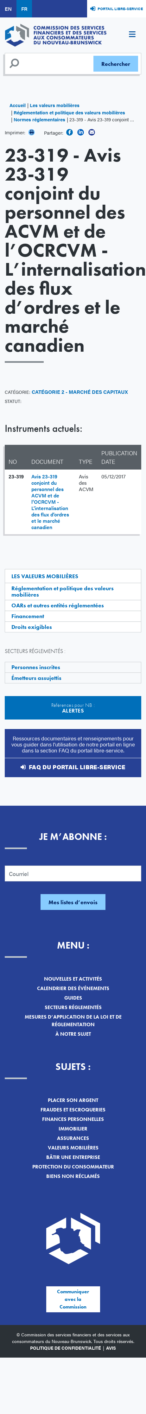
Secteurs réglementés (73, 1007)
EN (8, 8)
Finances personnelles (73, 1119)
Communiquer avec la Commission (73, 1299)
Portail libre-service (120, 8)
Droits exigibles (31, 626)
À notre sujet (73, 1034)
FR (24, 8)
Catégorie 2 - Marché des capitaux (80, 391)
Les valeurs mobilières (54, 105)
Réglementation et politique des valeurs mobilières (69, 112)
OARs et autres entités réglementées (57, 605)
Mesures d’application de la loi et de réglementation (73, 1021)
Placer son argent (73, 1100)
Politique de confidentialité (65, 1348)
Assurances (73, 1138)
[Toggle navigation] (132, 35)
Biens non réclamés (73, 1176)
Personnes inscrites (35, 667)
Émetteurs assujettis (36, 677)
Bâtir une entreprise (73, 1157)
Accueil (18, 105)
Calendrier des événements (73, 988)
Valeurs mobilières (73, 1147)
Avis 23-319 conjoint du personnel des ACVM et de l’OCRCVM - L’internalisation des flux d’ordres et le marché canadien (50, 502)
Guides (73, 998)
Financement (27, 616)
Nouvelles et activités (73, 979)
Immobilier (73, 1128)
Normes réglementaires (39, 119)
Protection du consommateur (73, 1166)
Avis (111, 1348)
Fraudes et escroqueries (73, 1109)
